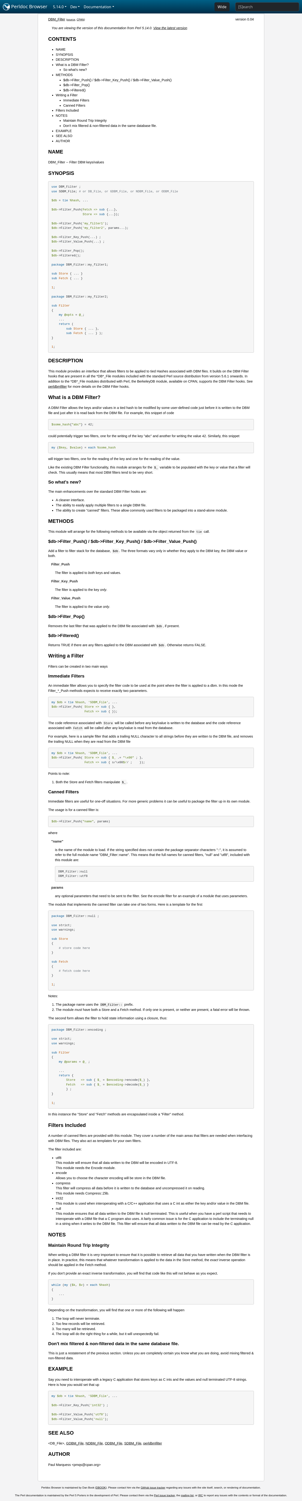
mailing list (187, 1495)
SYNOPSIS (64, 54)
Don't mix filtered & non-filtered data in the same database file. (110, 126)
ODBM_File (113, 1443)
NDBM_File (94, 1443)
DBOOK (101, 1487)
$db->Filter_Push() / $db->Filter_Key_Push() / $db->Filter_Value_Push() (117, 80)
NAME (61, 49)
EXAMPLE (64, 131)
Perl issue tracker (164, 1495)
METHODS (64, 75)
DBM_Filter (56, 19)
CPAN (80, 19)
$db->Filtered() (74, 90)
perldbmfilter (57, 386)
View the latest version (170, 28)
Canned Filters (74, 105)
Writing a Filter (67, 95)
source (71, 19)
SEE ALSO (64, 136)
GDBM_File (75, 1443)
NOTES (61, 115)
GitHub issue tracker (153, 1487)
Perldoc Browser (25, 6)
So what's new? (75, 70)
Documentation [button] (97, 6)
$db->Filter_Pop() (76, 85)
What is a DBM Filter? (72, 65)
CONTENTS (62, 39)
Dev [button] (73, 6)
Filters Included (67, 110)
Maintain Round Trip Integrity (85, 120)
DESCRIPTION (67, 59)
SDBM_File (133, 1443)
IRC (200, 1495)
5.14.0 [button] (58, 6)
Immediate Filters (76, 100)
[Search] (267, 6)
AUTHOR (63, 141)
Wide (222, 6)
